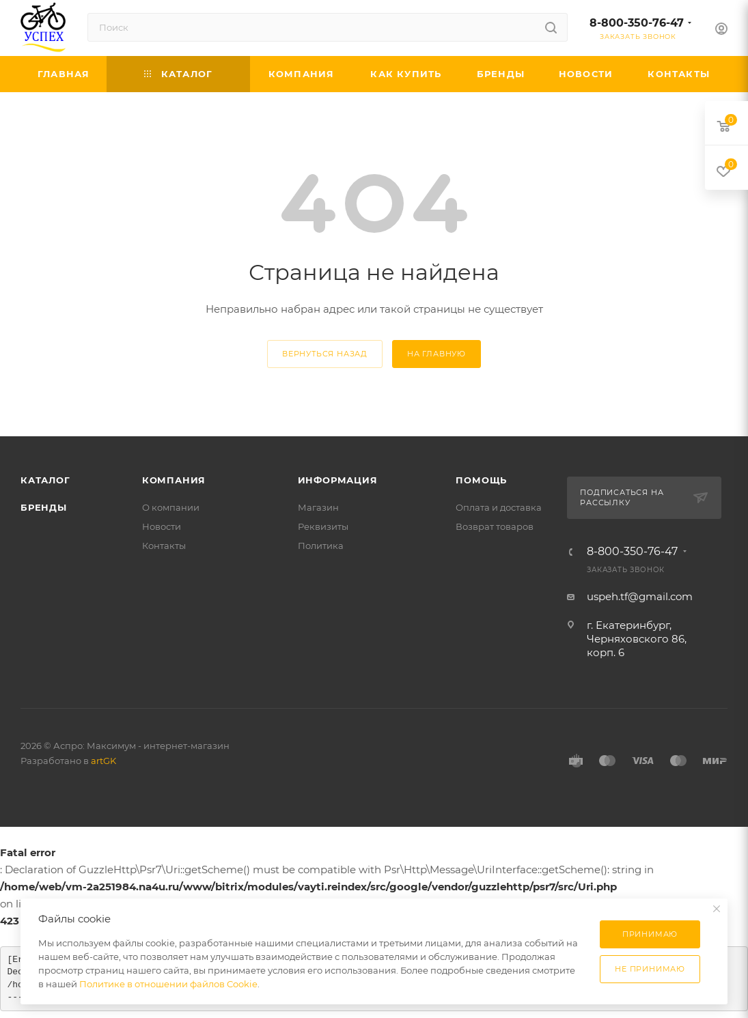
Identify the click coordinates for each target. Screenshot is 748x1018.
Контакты (164, 545)
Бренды (43, 507)
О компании (170, 507)
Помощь (481, 480)
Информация (338, 480)
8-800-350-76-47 (637, 22)
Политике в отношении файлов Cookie (168, 983)
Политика (321, 545)
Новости (161, 526)
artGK (103, 760)
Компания (174, 480)
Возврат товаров (495, 526)
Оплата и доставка (499, 507)
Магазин (318, 507)
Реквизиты (323, 526)
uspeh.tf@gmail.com (640, 596)
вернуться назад (325, 353)
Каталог (45, 480)
